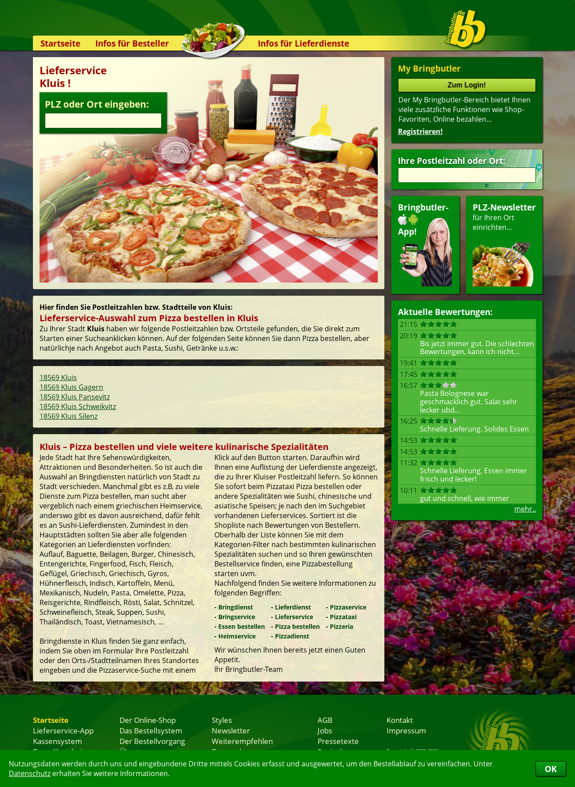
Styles (222, 719)
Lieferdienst (293, 607)
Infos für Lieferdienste (303, 43)
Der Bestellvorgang (152, 741)
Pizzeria (341, 626)
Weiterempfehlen (242, 741)
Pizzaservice (348, 607)
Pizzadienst (292, 636)
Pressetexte (338, 741)
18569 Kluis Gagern (71, 387)
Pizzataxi (343, 617)
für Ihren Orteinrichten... (504, 244)
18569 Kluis (58, 377)
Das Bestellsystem (150, 730)
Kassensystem (57, 741)
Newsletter (231, 730)
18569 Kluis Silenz (69, 416)
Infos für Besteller (132, 43)
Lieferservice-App (63, 730)
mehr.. (525, 509)
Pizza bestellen (297, 626)
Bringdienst (235, 607)
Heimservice (237, 636)
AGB (325, 719)
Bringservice (236, 617)
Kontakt (400, 719)
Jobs (325, 730)
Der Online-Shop (147, 719)
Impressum (406, 730)
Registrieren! (420, 131)
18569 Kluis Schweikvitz (78, 406)
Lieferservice (294, 617)
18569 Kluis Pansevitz (75, 397)
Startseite (60, 43)
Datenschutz (30, 773)
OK (551, 768)
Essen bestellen (241, 626)
